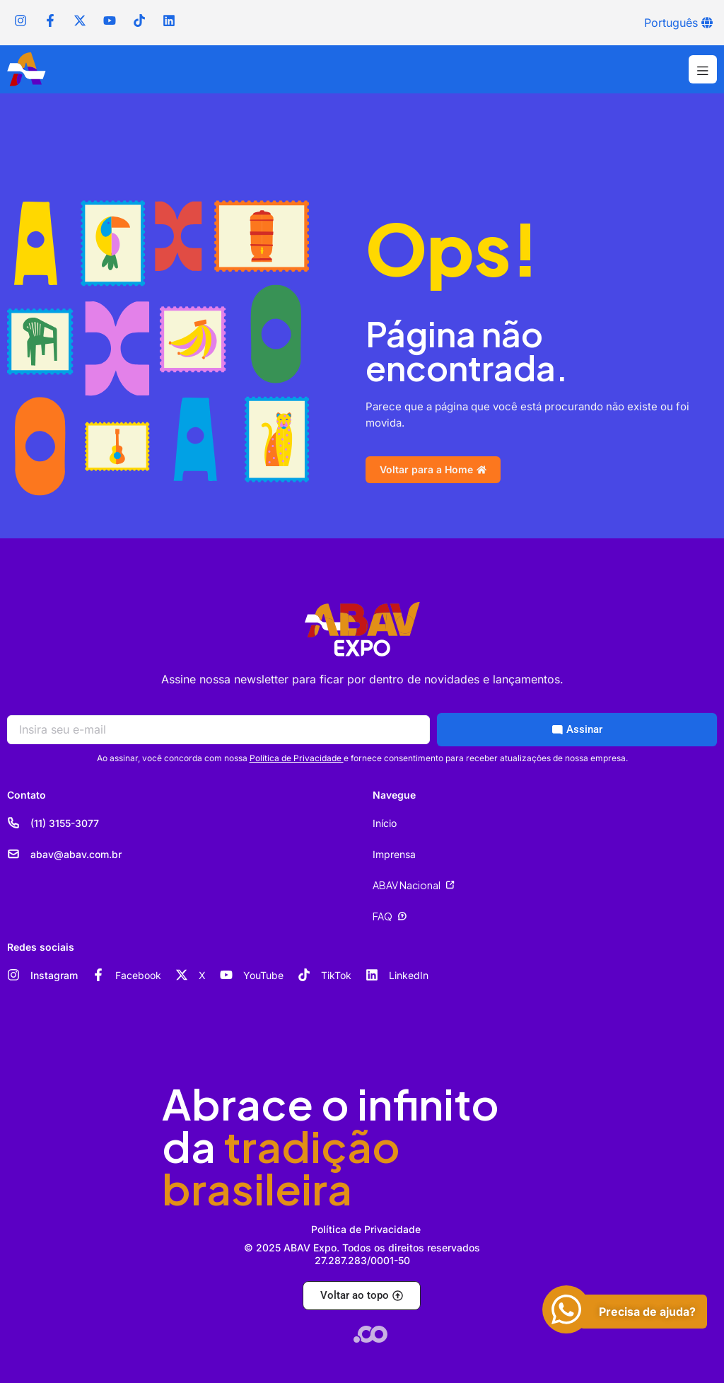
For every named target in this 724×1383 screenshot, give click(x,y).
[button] (703, 69)
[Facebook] (98, 974)
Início (385, 823)
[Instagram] (13, 974)
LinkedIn (408, 975)
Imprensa (394, 854)
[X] (181, 974)
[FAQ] (402, 916)
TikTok (336, 975)
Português (671, 23)
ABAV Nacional (406, 885)
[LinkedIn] (372, 974)
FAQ (382, 916)
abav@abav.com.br (76, 854)
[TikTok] (304, 974)
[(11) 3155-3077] (13, 822)
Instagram (54, 975)
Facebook (138, 975)
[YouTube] (226, 974)
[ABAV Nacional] (450, 885)
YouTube (263, 975)
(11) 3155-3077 (64, 823)
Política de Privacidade (297, 758)
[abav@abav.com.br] (13, 853)
